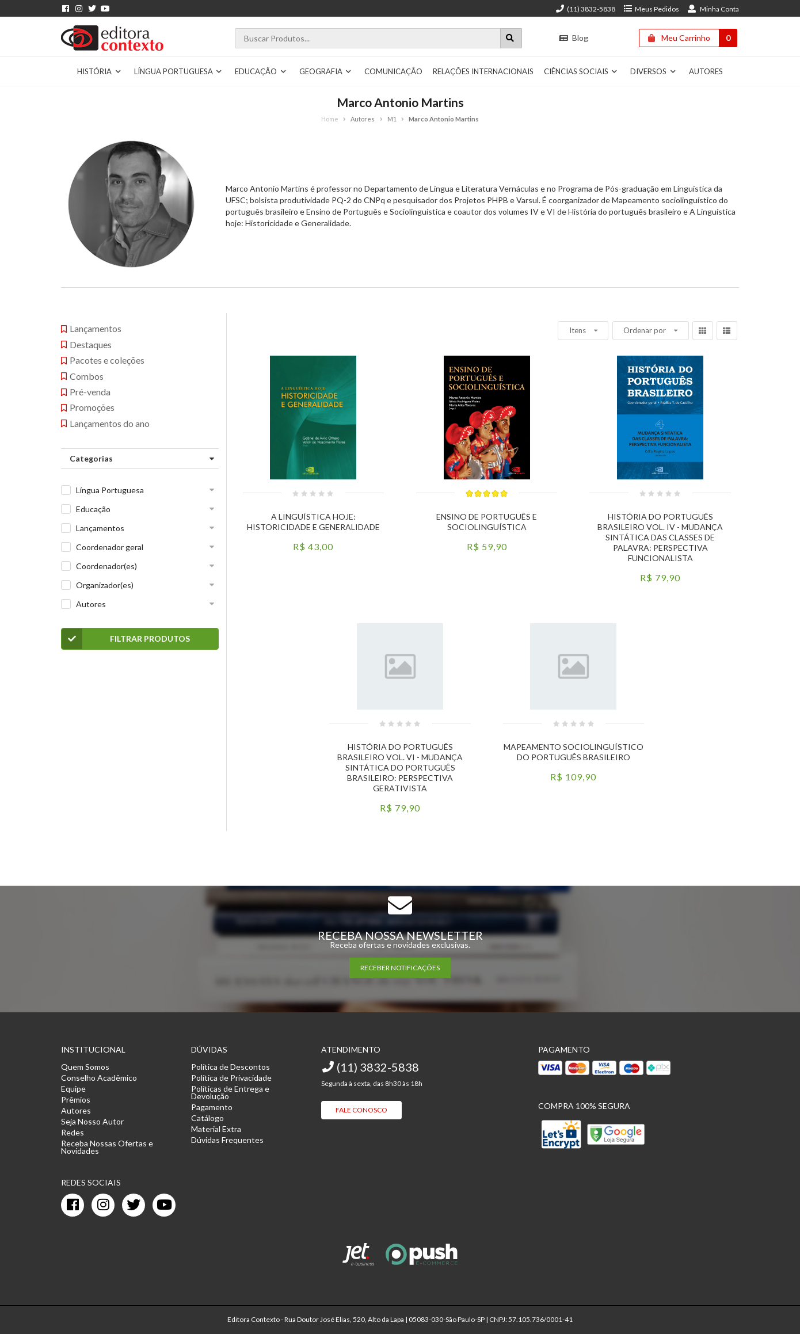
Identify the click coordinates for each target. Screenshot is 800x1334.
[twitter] (133, 1205)
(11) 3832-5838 (585, 9)
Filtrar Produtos (126, 638)
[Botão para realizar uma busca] (511, 38)
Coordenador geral (109, 547)
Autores (706, 71)
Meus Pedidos (651, 9)
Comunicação (393, 71)
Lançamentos (100, 528)
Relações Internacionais (483, 71)
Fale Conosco (361, 1110)
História (99, 71)
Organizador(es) (105, 585)
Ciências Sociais (581, 71)
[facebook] (72, 1205)
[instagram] (103, 1205)
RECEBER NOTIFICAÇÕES (400, 967)
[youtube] (164, 1205)
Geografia (325, 71)
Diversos (653, 71)
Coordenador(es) (106, 566)
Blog (573, 38)
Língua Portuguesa (178, 71)
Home (329, 119)
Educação (261, 71)
